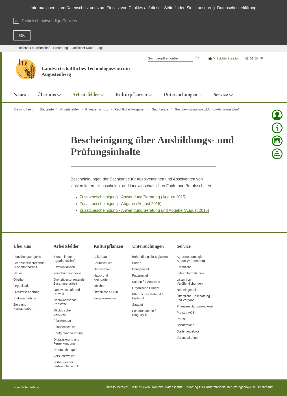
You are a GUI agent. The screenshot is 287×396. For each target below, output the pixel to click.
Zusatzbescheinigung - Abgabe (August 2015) (120, 203)
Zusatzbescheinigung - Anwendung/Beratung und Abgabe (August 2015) (144, 210)
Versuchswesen (65, 356)
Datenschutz (174, 387)
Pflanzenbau (62, 320)
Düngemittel (140, 269)
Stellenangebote (24, 298)
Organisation (22, 286)
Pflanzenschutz (64, 327)
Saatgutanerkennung (68, 333)
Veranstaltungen (188, 337)
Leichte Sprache (228, 58)
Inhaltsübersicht (117, 387)
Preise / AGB (186, 312)
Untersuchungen (65, 350)
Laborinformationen (190, 273)
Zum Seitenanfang (26, 387)
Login (100, 48)
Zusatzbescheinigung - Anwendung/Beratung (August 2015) (133, 197)
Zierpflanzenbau (104, 298)
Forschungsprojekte (27, 256)
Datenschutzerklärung (236, 8)
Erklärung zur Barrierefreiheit (205, 387)
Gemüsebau (102, 269)
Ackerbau (100, 256)
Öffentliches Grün (105, 292)
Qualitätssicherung (26, 292)
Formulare (184, 267)
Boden (136, 263)
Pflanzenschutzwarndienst (195, 306)
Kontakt (157, 387)
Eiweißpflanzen (64, 267)
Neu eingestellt (187, 290)
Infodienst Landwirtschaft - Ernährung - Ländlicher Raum (55, 48)
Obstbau (99, 286)
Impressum (266, 387)
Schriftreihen (185, 325)
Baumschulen (103, 263)
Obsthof (18, 279)
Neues (17, 273)
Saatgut (137, 304)
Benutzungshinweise (241, 387)
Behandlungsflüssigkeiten (150, 256)
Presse (182, 319)
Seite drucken (140, 387)
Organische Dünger (145, 288)
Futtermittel (140, 275)
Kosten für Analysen (146, 282)
